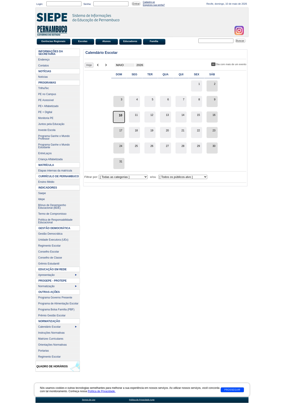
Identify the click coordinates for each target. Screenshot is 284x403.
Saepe (42, 193)
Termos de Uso (88, 400)
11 (136, 115)
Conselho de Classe (50, 257)
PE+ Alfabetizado (48, 106)
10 (120, 115)
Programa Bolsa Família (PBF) (56, 309)
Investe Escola (46, 130)
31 (120, 161)
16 (214, 115)
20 (167, 130)
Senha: (87, 4)
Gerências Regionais (53, 41)
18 (136, 130)
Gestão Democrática (50, 233)
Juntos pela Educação (51, 124)
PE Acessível (46, 100)
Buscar (240, 40)
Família (154, 41)
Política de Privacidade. (101, 391)
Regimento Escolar (49, 245)
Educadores (130, 41)
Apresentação (46, 274)
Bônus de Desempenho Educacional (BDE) (52, 206)
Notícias (43, 76)
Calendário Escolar (49, 326)
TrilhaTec (43, 88)
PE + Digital (45, 112)
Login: (39, 4)
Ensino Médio (46, 181)
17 (120, 130)
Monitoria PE (45, 118)
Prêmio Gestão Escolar (51, 315)
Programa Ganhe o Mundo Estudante (54, 146)
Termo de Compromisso (52, 213)
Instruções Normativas (51, 332)
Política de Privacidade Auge (142, 400)
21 (182, 130)
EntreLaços (45, 153)
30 (214, 146)
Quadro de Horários (52, 366)
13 (167, 115)
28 (182, 146)
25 (136, 146)
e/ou (153, 177)
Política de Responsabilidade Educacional (55, 221)
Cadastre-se (149, 2)
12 (151, 115)
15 (198, 115)
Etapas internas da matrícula (55, 170)
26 (151, 146)
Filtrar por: (91, 177)
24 (120, 146)
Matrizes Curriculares (50, 338)
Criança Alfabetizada (50, 159)
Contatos (43, 65)
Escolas (82, 41)
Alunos (106, 41)
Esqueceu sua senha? (154, 5)
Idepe (41, 199)
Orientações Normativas (52, 344)
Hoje (89, 65)
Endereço (43, 59)
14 (182, 115)
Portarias (43, 350)
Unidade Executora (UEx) (53, 239)
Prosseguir (232, 390)
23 (214, 130)
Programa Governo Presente (55, 297)
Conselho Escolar (48, 251)
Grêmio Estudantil (48, 263)
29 (198, 146)
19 (151, 130)
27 (167, 146)
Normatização (46, 286)
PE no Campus (47, 94)
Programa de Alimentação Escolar (58, 303)
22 (198, 130)
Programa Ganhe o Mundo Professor (54, 137)
